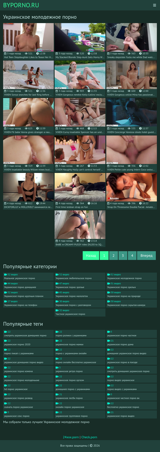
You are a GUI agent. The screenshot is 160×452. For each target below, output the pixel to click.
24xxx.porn (71, 437)
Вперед (146, 255)
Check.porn (89, 437)
